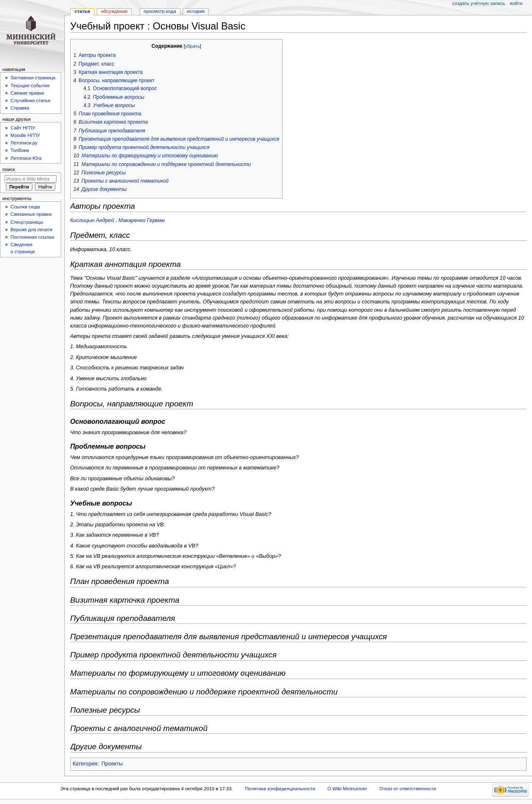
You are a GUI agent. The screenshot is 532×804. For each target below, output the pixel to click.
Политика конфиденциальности (280, 788)
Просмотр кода (160, 11)
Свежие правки (27, 92)
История (196, 11)
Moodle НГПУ (25, 135)
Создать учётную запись (478, 3)
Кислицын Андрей (92, 220)
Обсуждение (114, 11)
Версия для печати (31, 229)
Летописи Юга (26, 158)
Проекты (112, 764)
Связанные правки (31, 214)
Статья (82, 11)
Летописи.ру (23, 142)
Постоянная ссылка (32, 237)
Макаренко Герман (141, 220)
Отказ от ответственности (407, 788)
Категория (85, 764)
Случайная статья (30, 100)
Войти (516, 3)
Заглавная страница (32, 77)
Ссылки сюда (25, 206)
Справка (19, 107)
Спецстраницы (26, 222)
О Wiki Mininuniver (347, 788)
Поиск (8, 169)
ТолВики (19, 150)
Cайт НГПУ (22, 127)
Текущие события (29, 85)
